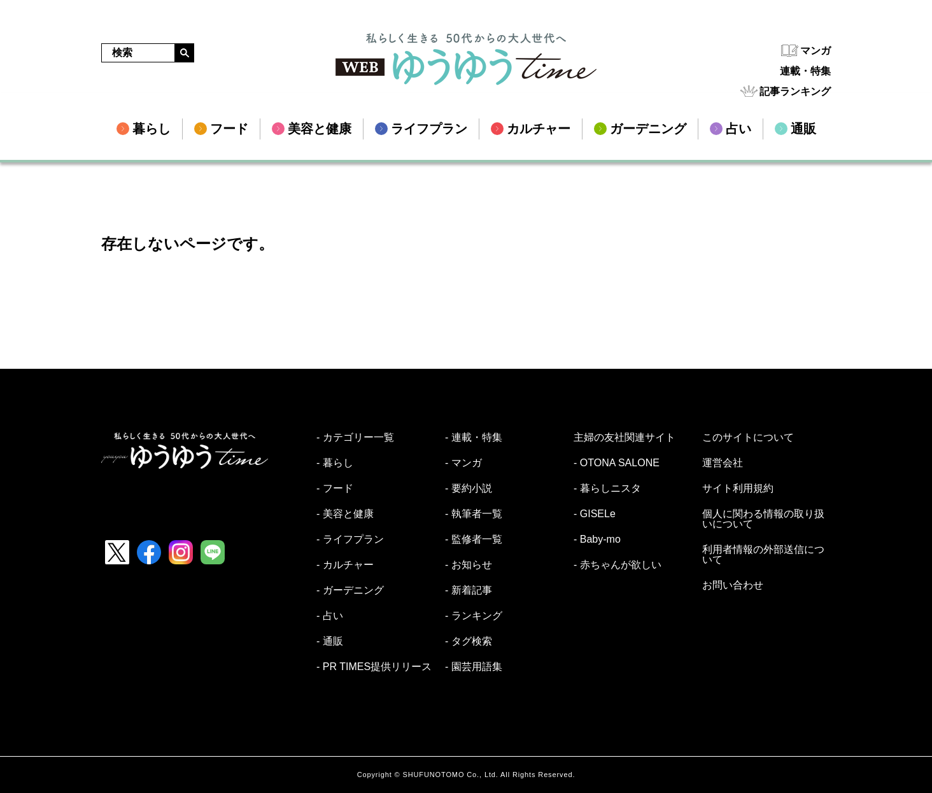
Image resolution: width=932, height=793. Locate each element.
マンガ (815, 50)
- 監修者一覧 (473, 539)
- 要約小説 (468, 488)
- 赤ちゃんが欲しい (617, 565)
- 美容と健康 (345, 514)
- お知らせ (468, 565)
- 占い (329, 616)
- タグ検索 (468, 641)
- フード (334, 488)
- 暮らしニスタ (607, 488)
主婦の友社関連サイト (624, 437)
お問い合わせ (732, 585)
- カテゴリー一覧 (355, 437)
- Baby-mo (597, 539)
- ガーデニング (350, 590)
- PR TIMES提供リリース (374, 667)
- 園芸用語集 (473, 667)
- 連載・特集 (473, 437)
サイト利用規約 (737, 488)
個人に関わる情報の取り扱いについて (763, 519)
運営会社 (722, 463)
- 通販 (329, 641)
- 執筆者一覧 (473, 514)
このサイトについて (748, 437)
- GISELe (595, 514)
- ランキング (473, 616)
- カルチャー (345, 565)
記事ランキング (795, 91)
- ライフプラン (350, 539)
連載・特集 (805, 71)
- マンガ (463, 463)
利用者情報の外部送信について (763, 555)
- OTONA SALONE (617, 463)
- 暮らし (334, 463)
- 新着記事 (468, 590)
